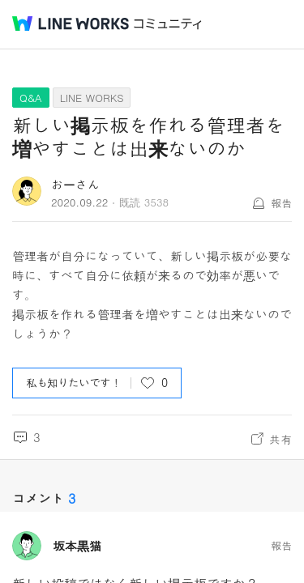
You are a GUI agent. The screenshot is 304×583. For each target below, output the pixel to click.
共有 (280, 439)
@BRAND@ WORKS (70, 23)
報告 (281, 203)
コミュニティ (168, 24)
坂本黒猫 (77, 546)
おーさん (75, 184)
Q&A (30, 97)
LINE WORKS (92, 97)
